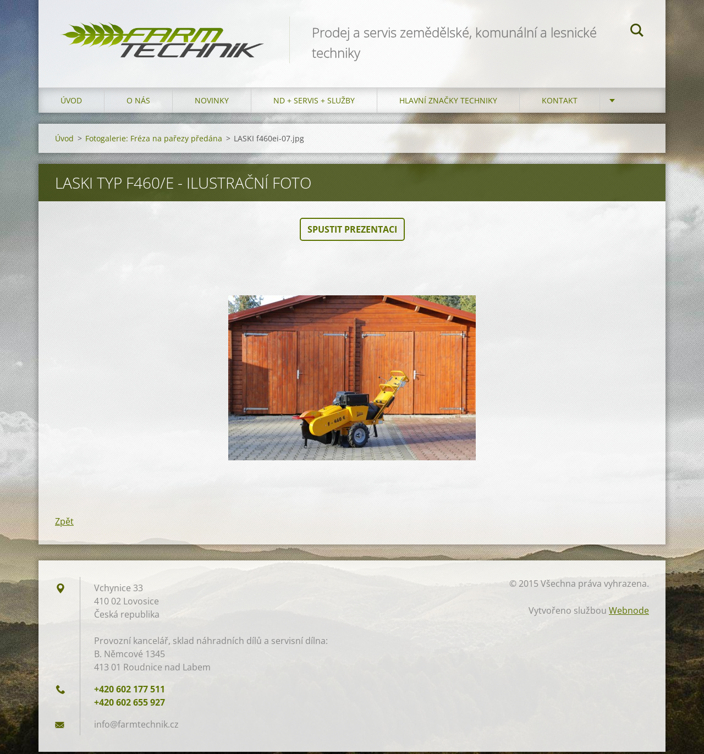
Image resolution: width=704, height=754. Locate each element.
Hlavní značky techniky (448, 102)
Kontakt (560, 102)
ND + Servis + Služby (314, 102)
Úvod (71, 102)
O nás (138, 102)
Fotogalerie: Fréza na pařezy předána (153, 140)
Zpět (64, 524)
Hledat (637, 32)
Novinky (212, 102)
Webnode (629, 613)
